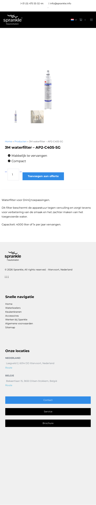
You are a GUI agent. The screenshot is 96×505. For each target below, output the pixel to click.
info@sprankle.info (59, 3)
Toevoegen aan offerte (43, 176)
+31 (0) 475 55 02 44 (31, 3)
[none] (73, 19)
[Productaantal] (13, 174)
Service (48, 411)
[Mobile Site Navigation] (91, 19)
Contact (48, 400)
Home (8, 141)
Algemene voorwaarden (19, 323)
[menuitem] (73, 19)
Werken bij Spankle (16, 319)
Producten (20, 141)
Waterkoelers (13, 308)
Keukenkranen (13, 311)
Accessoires (12, 315)
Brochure (48, 423)
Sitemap (10, 327)
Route (8, 367)
